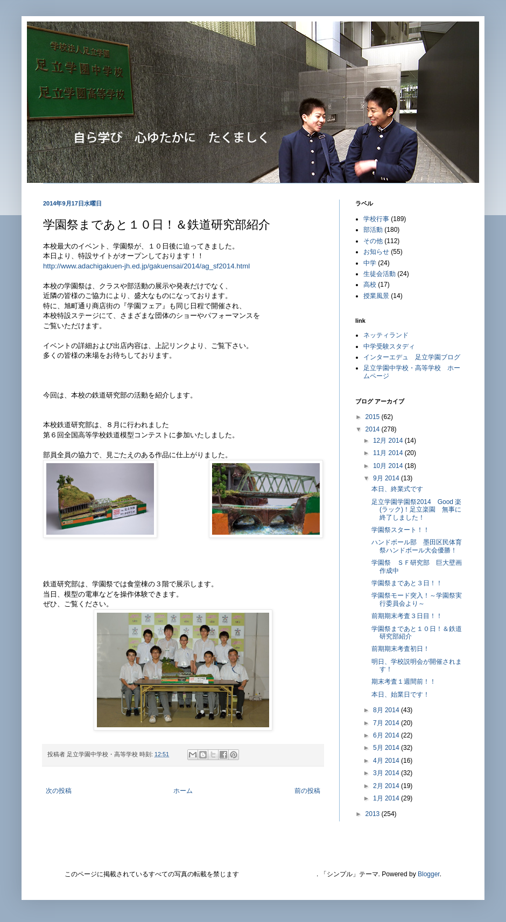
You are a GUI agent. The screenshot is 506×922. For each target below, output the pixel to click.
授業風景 (376, 296)
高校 (369, 284)
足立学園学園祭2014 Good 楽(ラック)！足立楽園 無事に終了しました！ (416, 509)
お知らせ (376, 252)
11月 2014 (389, 453)
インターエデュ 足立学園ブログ (411, 357)
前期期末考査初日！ (400, 649)
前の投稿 (307, 791)
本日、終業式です (397, 489)
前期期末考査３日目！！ (406, 616)
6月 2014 (387, 735)
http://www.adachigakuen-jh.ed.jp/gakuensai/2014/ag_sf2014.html (146, 266)
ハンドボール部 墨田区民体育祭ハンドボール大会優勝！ (416, 546)
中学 (369, 263)
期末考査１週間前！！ (403, 681)
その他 (373, 241)
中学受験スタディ (389, 346)
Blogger (429, 874)
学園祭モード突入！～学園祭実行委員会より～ (416, 599)
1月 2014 (387, 798)
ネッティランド (386, 335)
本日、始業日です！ (400, 694)
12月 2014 (389, 440)
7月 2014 (387, 723)
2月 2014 (387, 786)
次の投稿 (59, 791)
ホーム (183, 791)
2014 (374, 429)
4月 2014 (387, 760)
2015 (374, 417)
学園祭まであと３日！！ (406, 583)
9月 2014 (387, 478)
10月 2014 (389, 466)
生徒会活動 (379, 274)
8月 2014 (387, 710)
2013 (374, 814)
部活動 (373, 229)
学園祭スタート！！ (400, 530)
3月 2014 (387, 773)
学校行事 (376, 219)
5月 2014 (387, 747)
